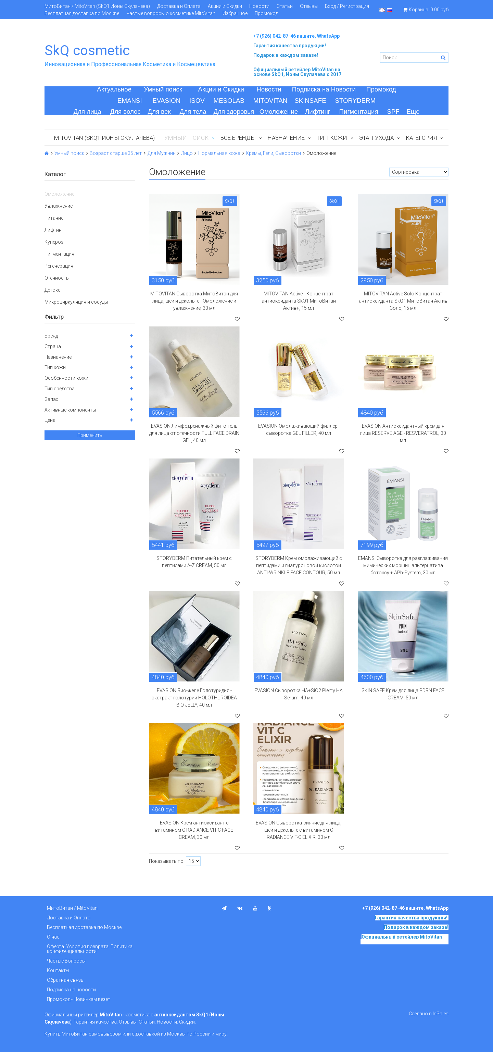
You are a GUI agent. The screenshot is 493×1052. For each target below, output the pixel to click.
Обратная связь (65, 980)
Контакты (58, 970)
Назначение (286, 137)
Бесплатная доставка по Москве (82, 13)
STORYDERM (355, 100)
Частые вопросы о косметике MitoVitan (170, 13)
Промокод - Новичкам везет (78, 999)
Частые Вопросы (66, 961)
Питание (54, 218)
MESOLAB (229, 100)
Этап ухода (376, 137)
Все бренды (238, 137)
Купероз (54, 242)
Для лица (87, 111)
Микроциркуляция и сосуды (76, 302)
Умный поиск (163, 89)
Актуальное (114, 89)
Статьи (285, 6)
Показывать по (166, 861)
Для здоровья (233, 111)
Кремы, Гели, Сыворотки (273, 153)
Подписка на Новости (324, 89)
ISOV (197, 100)
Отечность (57, 278)
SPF (393, 111)
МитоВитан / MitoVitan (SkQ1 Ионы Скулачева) (97, 6)
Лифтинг (317, 111)
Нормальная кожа (219, 153)
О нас (53, 937)
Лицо (187, 153)
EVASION (167, 100)
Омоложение (279, 111)
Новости (259, 6)
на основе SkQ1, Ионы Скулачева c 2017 (297, 72)
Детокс (53, 290)
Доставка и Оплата (179, 6)
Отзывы (309, 6)
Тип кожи (332, 137)
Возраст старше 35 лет (116, 153)
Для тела (193, 111)
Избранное (235, 13)
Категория (421, 137)
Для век (159, 111)
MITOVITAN (270, 100)
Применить (89, 435)
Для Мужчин (162, 153)
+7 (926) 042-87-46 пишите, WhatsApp (296, 36)
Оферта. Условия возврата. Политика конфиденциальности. (89, 949)
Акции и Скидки (225, 6)
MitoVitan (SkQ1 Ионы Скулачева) (104, 137)
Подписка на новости (71, 989)
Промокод (266, 13)
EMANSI (129, 100)
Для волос (125, 111)
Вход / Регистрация (347, 6)
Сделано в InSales (428, 1013)
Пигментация (358, 111)
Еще (413, 111)
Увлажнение (59, 206)
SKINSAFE (310, 100)
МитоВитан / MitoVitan (72, 908)
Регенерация (59, 266)
